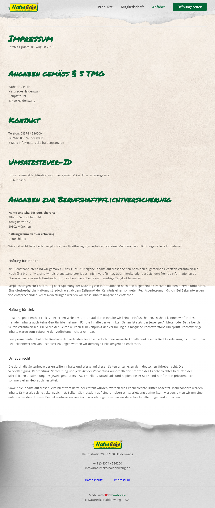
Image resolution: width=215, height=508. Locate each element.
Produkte (105, 7)
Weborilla (119, 495)
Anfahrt (158, 7)
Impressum (122, 480)
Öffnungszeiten (189, 7)
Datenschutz (94, 480)
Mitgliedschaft (132, 7)
